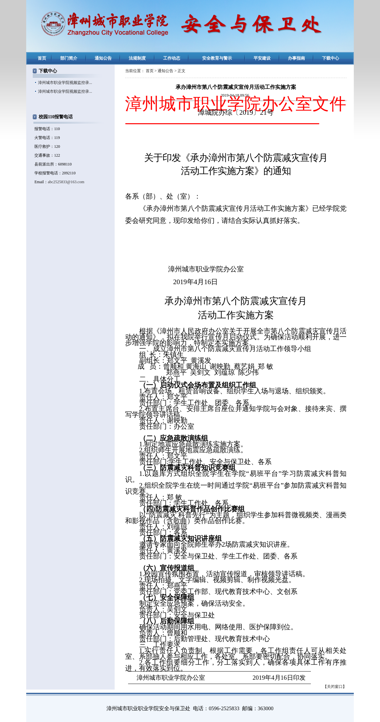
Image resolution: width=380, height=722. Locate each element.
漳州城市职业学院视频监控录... (65, 82)
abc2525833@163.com (66, 182)
